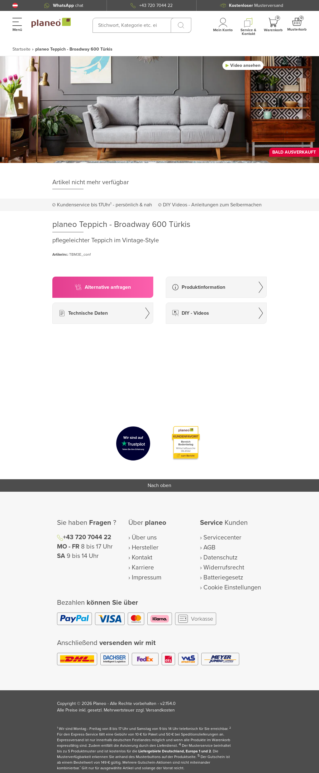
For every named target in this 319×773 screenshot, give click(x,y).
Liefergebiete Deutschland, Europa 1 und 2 (174, 751)
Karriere (143, 567)
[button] (15, 5)
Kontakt (142, 557)
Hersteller (145, 547)
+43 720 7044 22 (156, 5)
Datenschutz (220, 557)
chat (68, 5)
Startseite (21, 49)
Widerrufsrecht (223, 567)
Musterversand (256, 5)
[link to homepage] (51, 23)
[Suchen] (181, 25)
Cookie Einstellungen (232, 587)
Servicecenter (222, 537)
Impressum (146, 577)
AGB (209, 547)
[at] (15, 5)
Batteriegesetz (223, 577)
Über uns (144, 537)
